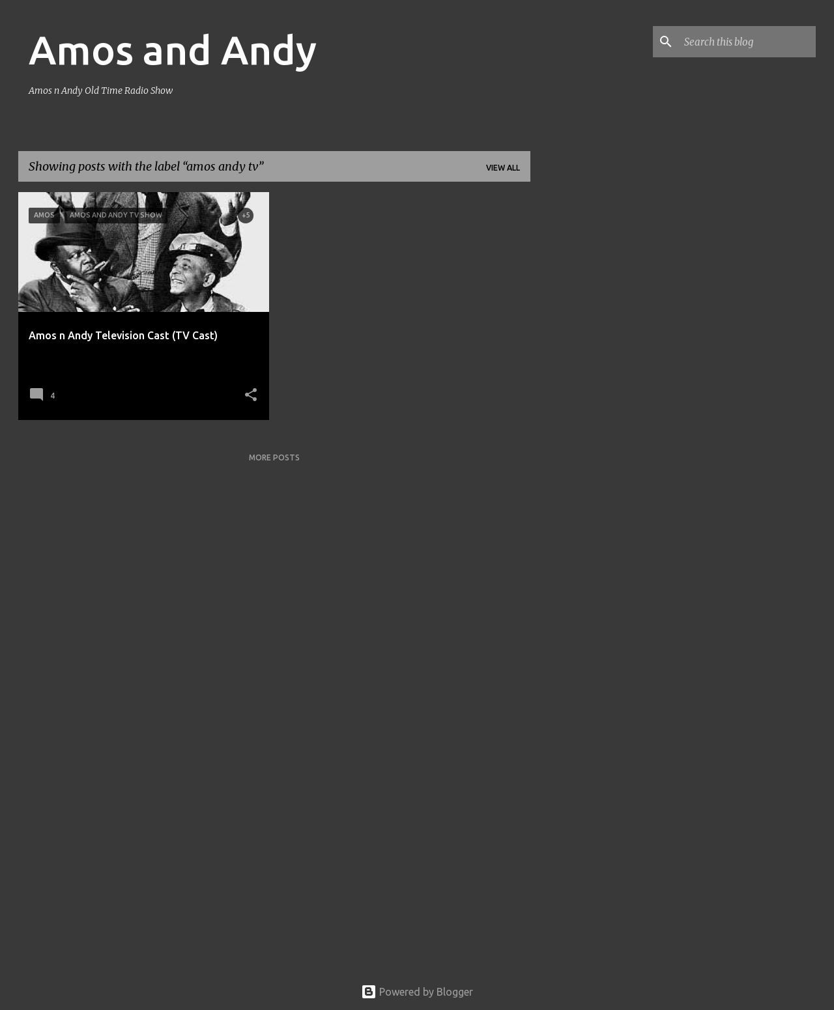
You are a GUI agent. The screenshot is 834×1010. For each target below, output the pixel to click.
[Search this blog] (747, 41)
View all (503, 167)
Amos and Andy (173, 49)
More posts (274, 457)
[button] (251, 395)
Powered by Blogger (417, 992)
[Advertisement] (582, 387)
